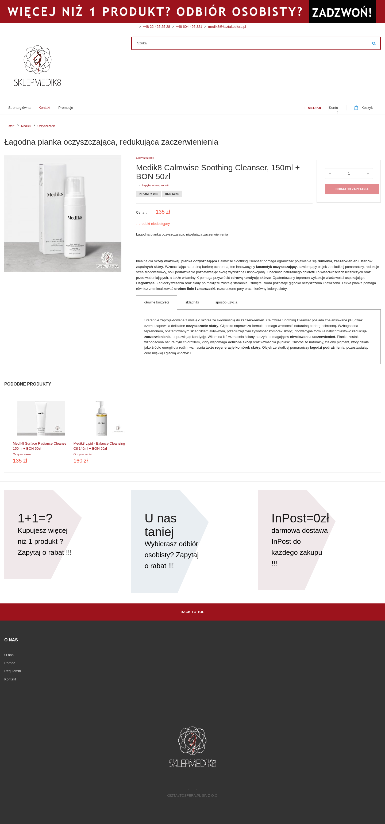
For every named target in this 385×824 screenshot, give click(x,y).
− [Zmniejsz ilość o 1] (330, 174)
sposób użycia (226, 302)
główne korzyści (156, 302)
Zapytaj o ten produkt (155, 185)
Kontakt (10, 679)
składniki (192, 302)
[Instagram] (196, 788)
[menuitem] (19, 107)
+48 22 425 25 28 (156, 27)
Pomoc (9, 663)
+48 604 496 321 (188, 27)
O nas (9, 655)
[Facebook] (188, 788)
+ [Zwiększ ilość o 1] (368, 174)
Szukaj (374, 43)
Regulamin (12, 671)
